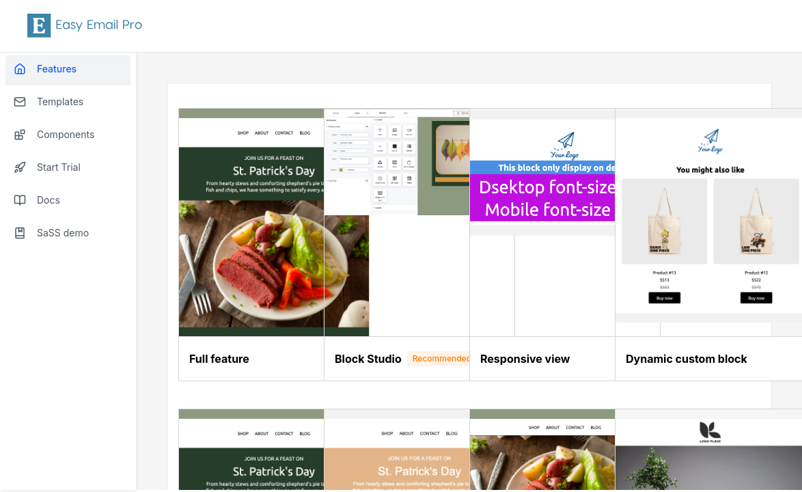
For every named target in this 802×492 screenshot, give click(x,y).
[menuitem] (67, 70)
